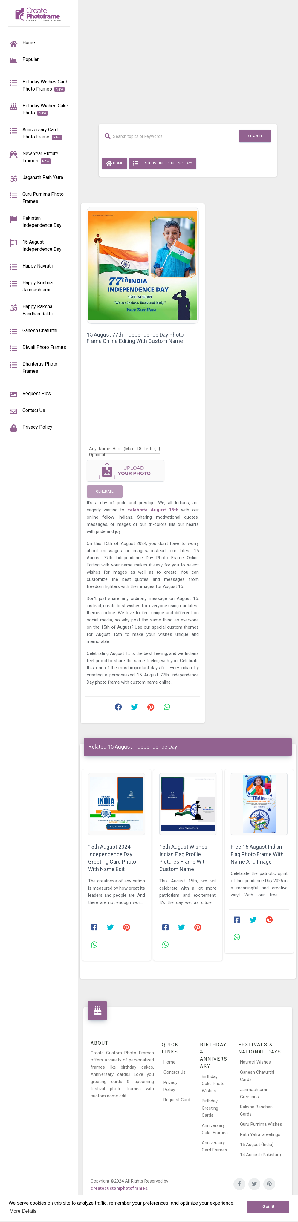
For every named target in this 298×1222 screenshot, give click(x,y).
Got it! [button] (268, 1206)
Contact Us (174, 1072)
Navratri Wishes (255, 1062)
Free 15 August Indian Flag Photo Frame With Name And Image (257, 854)
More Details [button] (23, 1211)
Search (255, 136)
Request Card (176, 1099)
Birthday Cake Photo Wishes (213, 1083)
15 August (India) (256, 1144)
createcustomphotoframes (119, 1188)
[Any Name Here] (124, 448)
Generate (105, 491)
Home (114, 163)
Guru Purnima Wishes (261, 1124)
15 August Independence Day (162, 163)
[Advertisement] (188, 59)
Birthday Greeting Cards (210, 1108)
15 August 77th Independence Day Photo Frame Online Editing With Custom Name (135, 338)
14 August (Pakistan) (260, 1154)
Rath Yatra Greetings (260, 1134)
